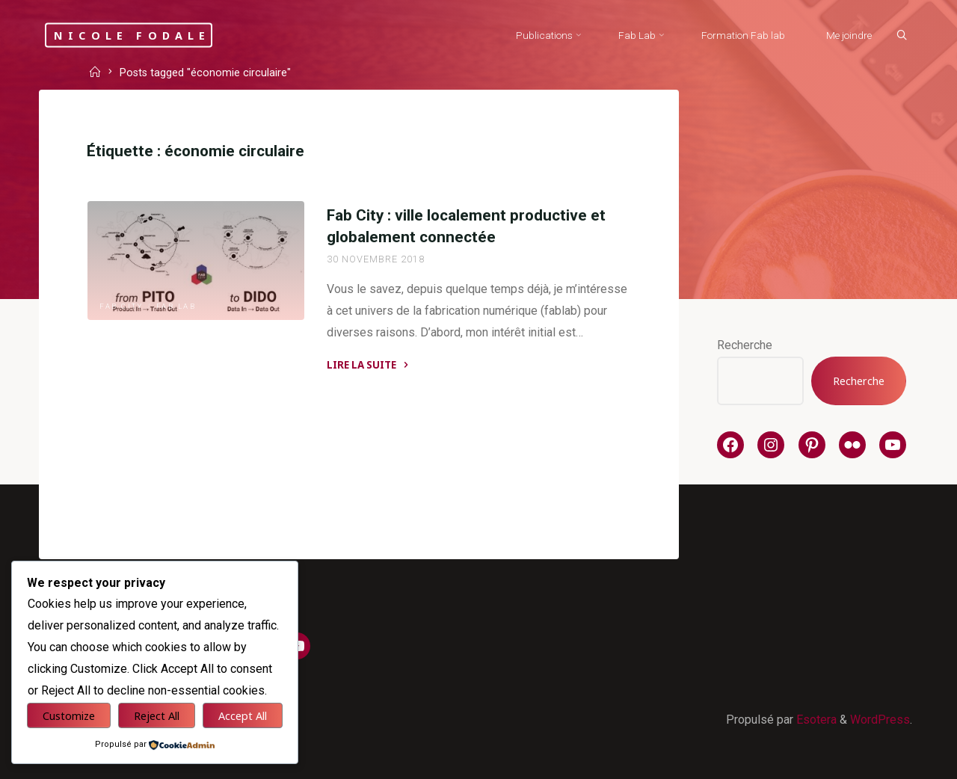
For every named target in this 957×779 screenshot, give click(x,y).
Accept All (242, 716)
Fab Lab (176, 306)
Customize (69, 716)
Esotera (815, 719)
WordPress (880, 719)
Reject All (156, 716)
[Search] (901, 36)
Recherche (744, 345)
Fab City (121, 306)
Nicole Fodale (132, 35)
